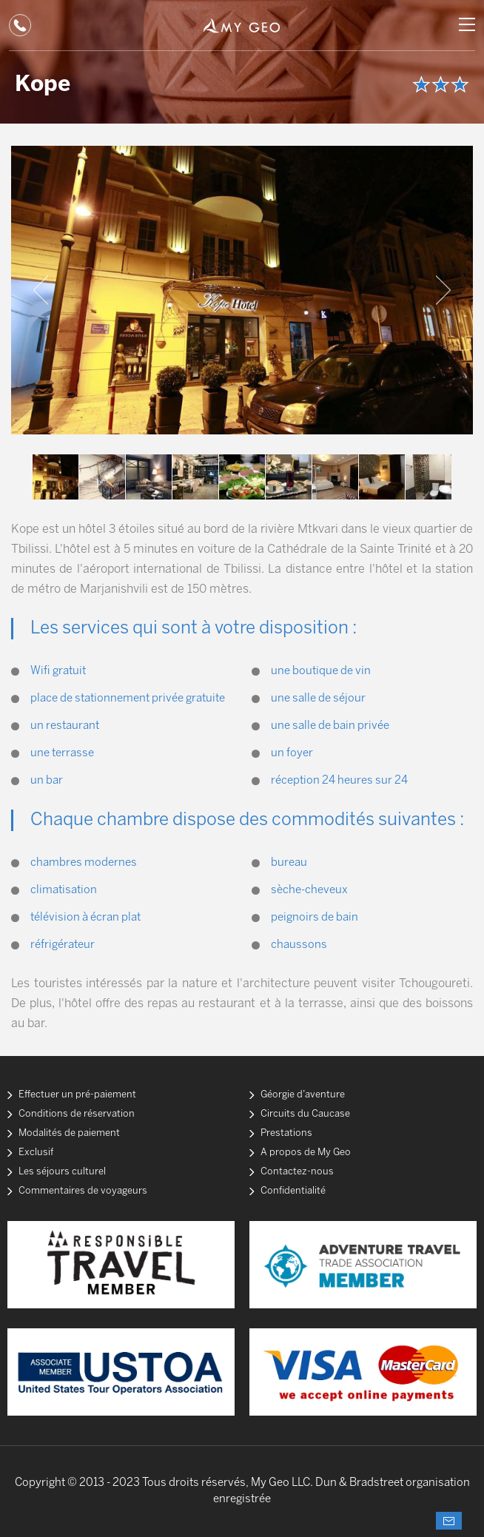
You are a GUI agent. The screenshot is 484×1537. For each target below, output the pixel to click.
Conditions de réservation (77, 1114)
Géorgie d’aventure (303, 1095)
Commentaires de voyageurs (83, 1191)
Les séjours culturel (62, 1172)
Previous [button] (40, 290)
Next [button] (443, 290)
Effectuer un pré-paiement (77, 1095)
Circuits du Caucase (305, 1114)
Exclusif (36, 1152)
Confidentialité (293, 1191)
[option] (242, 290)
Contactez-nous (297, 1172)
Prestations (286, 1133)
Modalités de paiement (69, 1133)
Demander (449, 1521)
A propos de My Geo (306, 1152)
